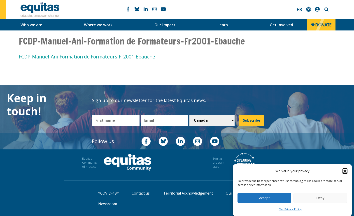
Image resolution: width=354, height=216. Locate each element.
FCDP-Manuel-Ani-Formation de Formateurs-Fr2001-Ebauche (87, 56)
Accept (264, 199)
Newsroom (107, 203)
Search (326, 10)
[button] (345, 172)
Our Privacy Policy (290, 211)
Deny (320, 199)
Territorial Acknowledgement (188, 193)
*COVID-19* (108, 193)
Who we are (31, 24)
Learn (222, 24)
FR (299, 9)
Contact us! (141, 193)
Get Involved (281, 24)
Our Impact (164, 24)
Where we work (98, 24)
